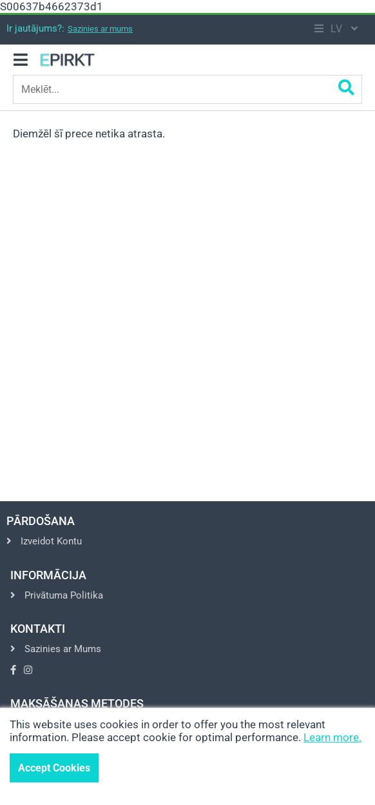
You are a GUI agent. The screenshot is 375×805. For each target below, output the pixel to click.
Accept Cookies (54, 768)
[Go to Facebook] (13, 670)
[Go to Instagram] (28, 670)
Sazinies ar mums (100, 29)
